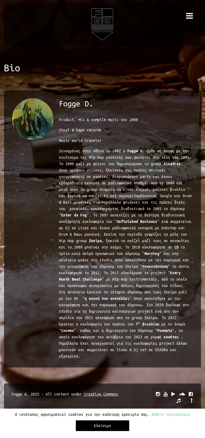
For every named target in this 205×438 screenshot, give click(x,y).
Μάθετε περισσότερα (171, 416)
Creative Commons (101, 394)
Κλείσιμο (102, 427)
